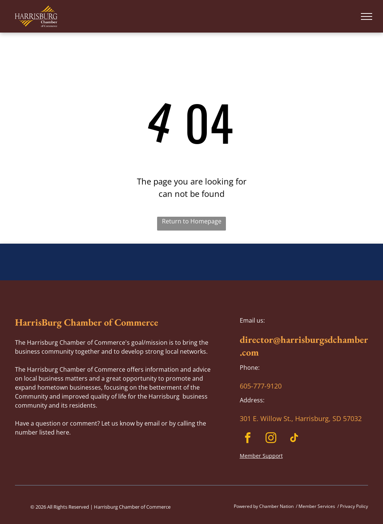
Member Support (261, 455)
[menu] (366, 16)
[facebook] (248, 439)
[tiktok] (294, 439)
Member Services (316, 506)
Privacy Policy (354, 506)
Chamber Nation (276, 506)
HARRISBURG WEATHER (191, 272)
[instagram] (271, 439)
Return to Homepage (191, 221)
